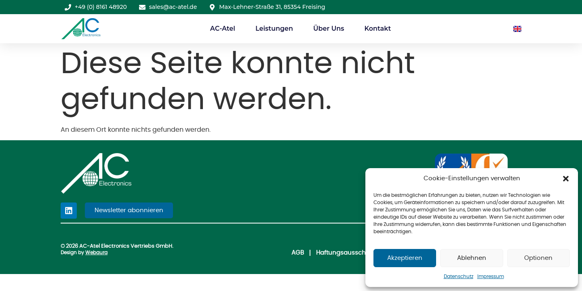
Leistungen (274, 28)
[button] (566, 179)
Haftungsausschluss (344, 253)
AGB (293, 253)
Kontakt (377, 28)
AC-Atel (222, 28)
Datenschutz (458, 276)
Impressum (490, 276)
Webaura (96, 252)
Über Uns (328, 28)
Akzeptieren (404, 258)
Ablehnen (471, 258)
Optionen (538, 258)
